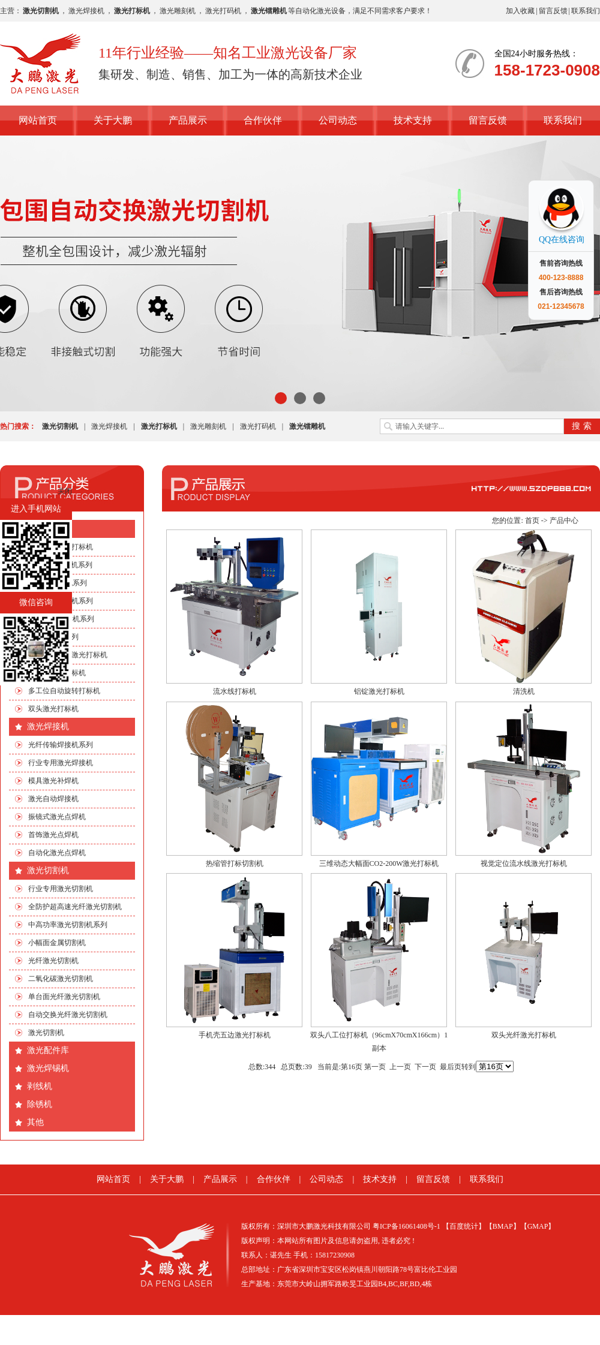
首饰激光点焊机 (53, 835)
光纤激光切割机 (53, 960)
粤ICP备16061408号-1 (406, 1226)
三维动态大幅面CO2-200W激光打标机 (379, 863)
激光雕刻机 (178, 11)
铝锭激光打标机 (379, 691)
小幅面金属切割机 (57, 942)
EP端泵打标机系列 (57, 583)
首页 (532, 520)
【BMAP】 (502, 1226)
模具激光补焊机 (53, 781)
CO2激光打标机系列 (60, 565)
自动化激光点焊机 (57, 852)
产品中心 (564, 520)
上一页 (400, 1067)
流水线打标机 (234, 691)
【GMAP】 (538, 1226)
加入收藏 (520, 11)
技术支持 (413, 120)
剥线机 (39, 1086)
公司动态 (338, 120)
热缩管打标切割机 (234, 863)
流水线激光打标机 (57, 673)
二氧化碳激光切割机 (60, 978)
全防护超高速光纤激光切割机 (75, 906)
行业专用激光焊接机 (60, 763)
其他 (35, 1122)
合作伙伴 (263, 120)
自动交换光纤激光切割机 (67, 1014)
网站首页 (38, 120)
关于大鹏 (113, 120)
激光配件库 (48, 1050)
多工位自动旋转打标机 (64, 691)
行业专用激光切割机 (60, 888)
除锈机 (39, 1104)
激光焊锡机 (48, 1068)
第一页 (375, 1067)
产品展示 (188, 120)
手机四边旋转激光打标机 (67, 655)
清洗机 (524, 691)
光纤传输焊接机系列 (60, 745)
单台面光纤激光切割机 (64, 996)
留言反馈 (553, 11)
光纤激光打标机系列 (60, 601)
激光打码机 (223, 11)
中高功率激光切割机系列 (67, 924)
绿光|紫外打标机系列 (61, 619)
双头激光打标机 (53, 709)
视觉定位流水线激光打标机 (524, 863)
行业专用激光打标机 (60, 547)
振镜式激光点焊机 (57, 817)
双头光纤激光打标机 (523, 1035)
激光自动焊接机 (53, 799)
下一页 (425, 1067)
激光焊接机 (86, 11)
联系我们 (585, 11)
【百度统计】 (463, 1226)
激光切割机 (48, 870)
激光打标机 (48, 528)
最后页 (450, 1067)
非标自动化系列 (53, 637)
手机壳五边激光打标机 (235, 1035)
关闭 (65, 491)
